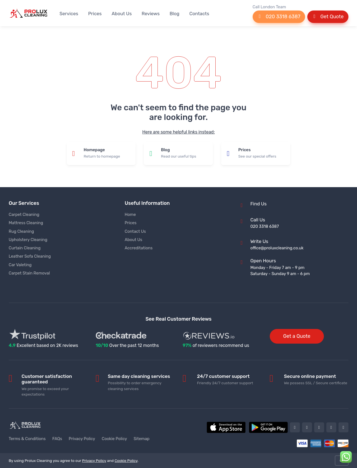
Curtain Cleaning (25, 247)
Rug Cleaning (21, 231)
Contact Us (135, 231)
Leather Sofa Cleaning (30, 256)
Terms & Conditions (27, 438)
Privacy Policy (82, 438)
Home (130, 214)
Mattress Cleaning (26, 222)
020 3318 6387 (278, 17)
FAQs (57, 438)
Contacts (199, 13)
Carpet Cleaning (24, 214)
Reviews (151, 13)
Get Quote (328, 17)
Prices (95, 13)
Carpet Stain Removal (29, 273)
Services (69, 13)
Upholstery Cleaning (28, 239)
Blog (174, 13)
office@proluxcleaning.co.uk (276, 247)
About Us (122, 13)
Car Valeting (20, 264)
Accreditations (139, 247)
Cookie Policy (114, 438)
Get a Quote (297, 336)
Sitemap (141, 438)
